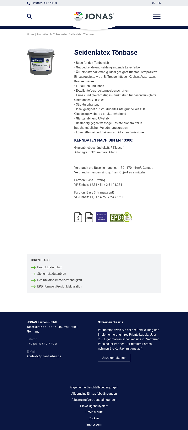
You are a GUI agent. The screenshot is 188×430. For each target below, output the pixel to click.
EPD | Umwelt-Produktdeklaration (59, 286)
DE (153, 3)
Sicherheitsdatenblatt (51, 274)
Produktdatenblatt (49, 267)
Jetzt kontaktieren (114, 358)
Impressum (94, 424)
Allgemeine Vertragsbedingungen (94, 400)
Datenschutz (94, 412)
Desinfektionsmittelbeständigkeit (59, 280)
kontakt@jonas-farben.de (44, 356)
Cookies (94, 418)
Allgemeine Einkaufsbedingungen (94, 393)
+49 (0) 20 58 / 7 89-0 (44, 3)
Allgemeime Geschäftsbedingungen (94, 387)
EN (159, 3)
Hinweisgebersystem (94, 406)
